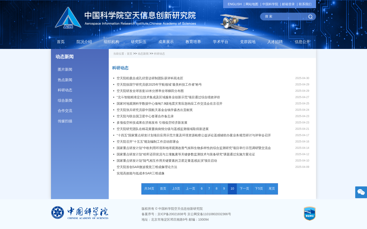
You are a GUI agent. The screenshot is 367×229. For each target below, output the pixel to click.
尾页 (272, 188)
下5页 (259, 188)
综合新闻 (83, 98)
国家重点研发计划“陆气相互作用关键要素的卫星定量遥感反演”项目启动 (167, 160)
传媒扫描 (83, 119)
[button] (138, 43)
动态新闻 (143, 53)
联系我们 (305, 4)
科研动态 (83, 88)
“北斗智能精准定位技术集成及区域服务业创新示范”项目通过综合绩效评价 (168, 97)
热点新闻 (83, 78)
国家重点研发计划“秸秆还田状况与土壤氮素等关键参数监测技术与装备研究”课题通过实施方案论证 (186, 154)
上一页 (190, 188)
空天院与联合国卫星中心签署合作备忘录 (145, 116)
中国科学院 (270, 4)
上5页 (176, 188)
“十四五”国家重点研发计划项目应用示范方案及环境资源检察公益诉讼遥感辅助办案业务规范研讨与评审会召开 (194, 135)
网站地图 (252, 4)
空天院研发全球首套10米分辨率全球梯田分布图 (150, 91)
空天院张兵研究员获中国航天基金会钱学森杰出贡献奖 (155, 110)
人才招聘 (275, 42)
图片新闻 (83, 67)
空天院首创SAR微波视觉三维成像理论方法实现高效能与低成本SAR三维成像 (147, 170)
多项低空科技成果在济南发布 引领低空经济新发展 (152, 122)
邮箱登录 (288, 4)
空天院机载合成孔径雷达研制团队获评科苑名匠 (150, 78)
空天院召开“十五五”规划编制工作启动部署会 (148, 141)
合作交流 (83, 109)
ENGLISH (234, 4)
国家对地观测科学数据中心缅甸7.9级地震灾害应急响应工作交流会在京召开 (169, 103)
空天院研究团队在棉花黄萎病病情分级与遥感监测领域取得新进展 (163, 129)
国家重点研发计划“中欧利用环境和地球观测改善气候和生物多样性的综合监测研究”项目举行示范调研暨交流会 (194, 148)
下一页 (244, 188)
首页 (61, 42)
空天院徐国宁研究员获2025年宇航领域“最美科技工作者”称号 (159, 84)
